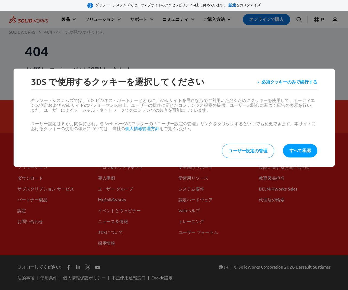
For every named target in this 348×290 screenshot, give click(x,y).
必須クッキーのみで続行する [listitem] (289, 82)
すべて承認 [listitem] (300, 151)
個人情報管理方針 (142, 129)
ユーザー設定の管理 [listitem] (248, 151)
